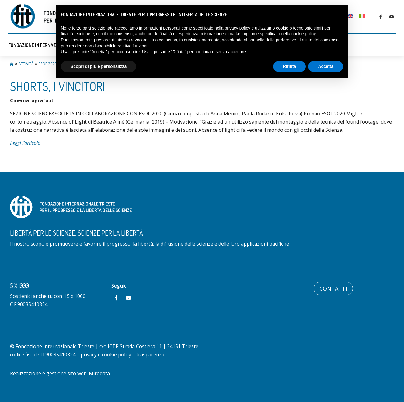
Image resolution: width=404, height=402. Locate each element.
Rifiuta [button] (289, 66)
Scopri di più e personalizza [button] (99, 66)
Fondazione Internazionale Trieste (48, 45)
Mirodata (99, 373)
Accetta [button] (325, 66)
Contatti (333, 288)
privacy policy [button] (237, 28)
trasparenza (150, 354)
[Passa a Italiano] (362, 16)
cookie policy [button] (303, 33)
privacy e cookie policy (106, 354)
